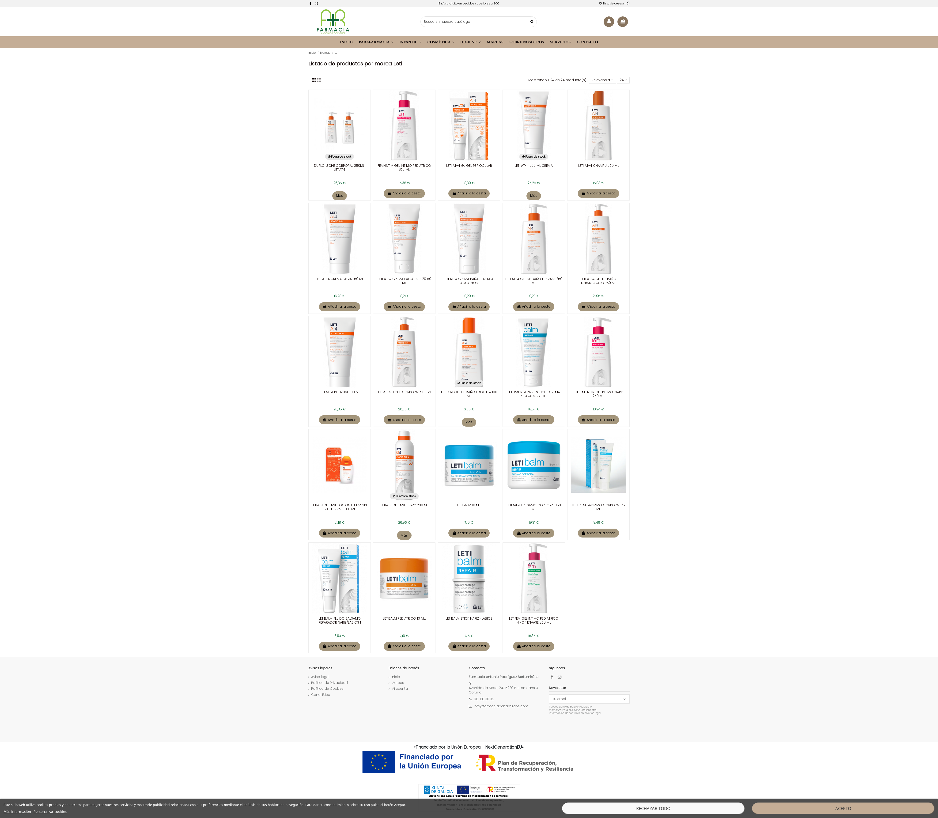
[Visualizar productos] (319, 80)
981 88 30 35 (484, 699)
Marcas (397, 683)
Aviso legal (320, 677)
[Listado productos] (314, 80)
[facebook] (310, 3)
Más (339, 195)
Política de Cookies (327, 688)
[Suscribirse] (624, 699)
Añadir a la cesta (404, 193)
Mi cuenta (399, 688)
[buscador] (478, 21)
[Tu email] (584, 699)
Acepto (843, 808)
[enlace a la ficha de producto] (340, 139)
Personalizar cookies (50, 811)
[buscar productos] (532, 21)
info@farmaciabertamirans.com (501, 706)
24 (623, 80)
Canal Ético (320, 695)
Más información (17, 811)
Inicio (395, 677)
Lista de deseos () (614, 3)
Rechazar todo (653, 808)
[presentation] (588, 726)
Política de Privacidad (329, 683)
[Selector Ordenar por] (602, 80)
